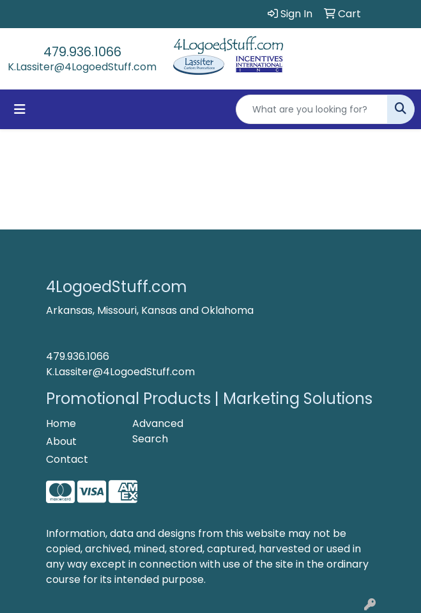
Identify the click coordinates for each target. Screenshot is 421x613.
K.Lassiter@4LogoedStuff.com (82, 66)
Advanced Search (157, 431)
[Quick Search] (312, 109)
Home (61, 423)
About (61, 441)
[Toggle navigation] (19, 109)
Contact (67, 459)
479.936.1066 (82, 52)
